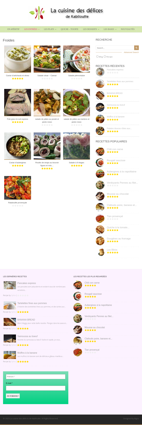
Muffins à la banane (116, 117)
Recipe (109, 56)
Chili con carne (115, 149)
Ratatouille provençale (17, 203)
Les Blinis (112, 249)
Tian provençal (115, 216)
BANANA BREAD (115, 93)
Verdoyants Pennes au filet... (122, 182)
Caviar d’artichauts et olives (17, 75)
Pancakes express (115, 69)
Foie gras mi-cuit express (17, 119)
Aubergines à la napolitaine (121, 171)
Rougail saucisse (116, 160)
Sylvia (13, 295)
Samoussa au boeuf (116, 105)
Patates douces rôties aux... (119, 128)
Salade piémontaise (76, 75)
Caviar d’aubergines (17, 162)
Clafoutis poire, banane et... (122, 205)
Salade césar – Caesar (47, 75)
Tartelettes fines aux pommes (120, 81)
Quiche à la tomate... (118, 227)
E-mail (9, 383)
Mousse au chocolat (118, 194)
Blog (101, 56)
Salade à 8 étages (76, 162)
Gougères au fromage (119, 238)
